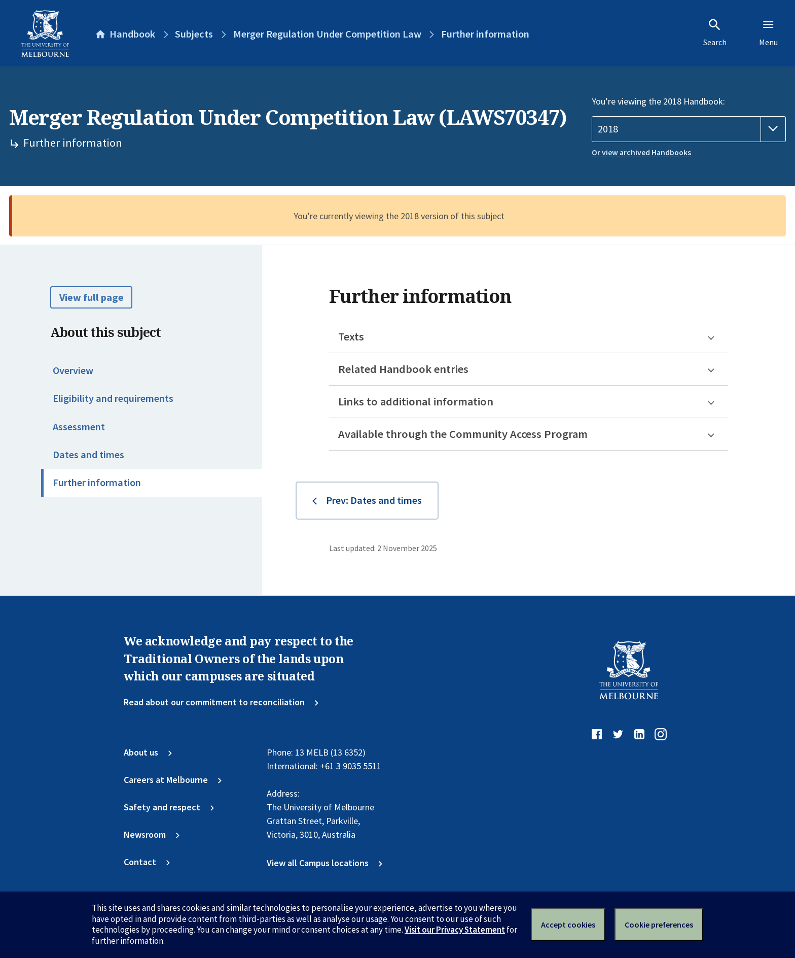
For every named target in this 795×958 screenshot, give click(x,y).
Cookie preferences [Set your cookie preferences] (659, 924)
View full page (91, 297)
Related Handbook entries (403, 369)
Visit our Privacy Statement (455, 929)
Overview (73, 370)
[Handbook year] (688, 129)
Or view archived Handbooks (641, 152)
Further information (97, 482)
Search (715, 32)
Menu (768, 32)
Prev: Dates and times (374, 500)
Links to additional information (415, 401)
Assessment (79, 426)
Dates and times (88, 454)
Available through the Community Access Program (463, 434)
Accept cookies (568, 924)
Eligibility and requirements (113, 398)
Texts (351, 336)
